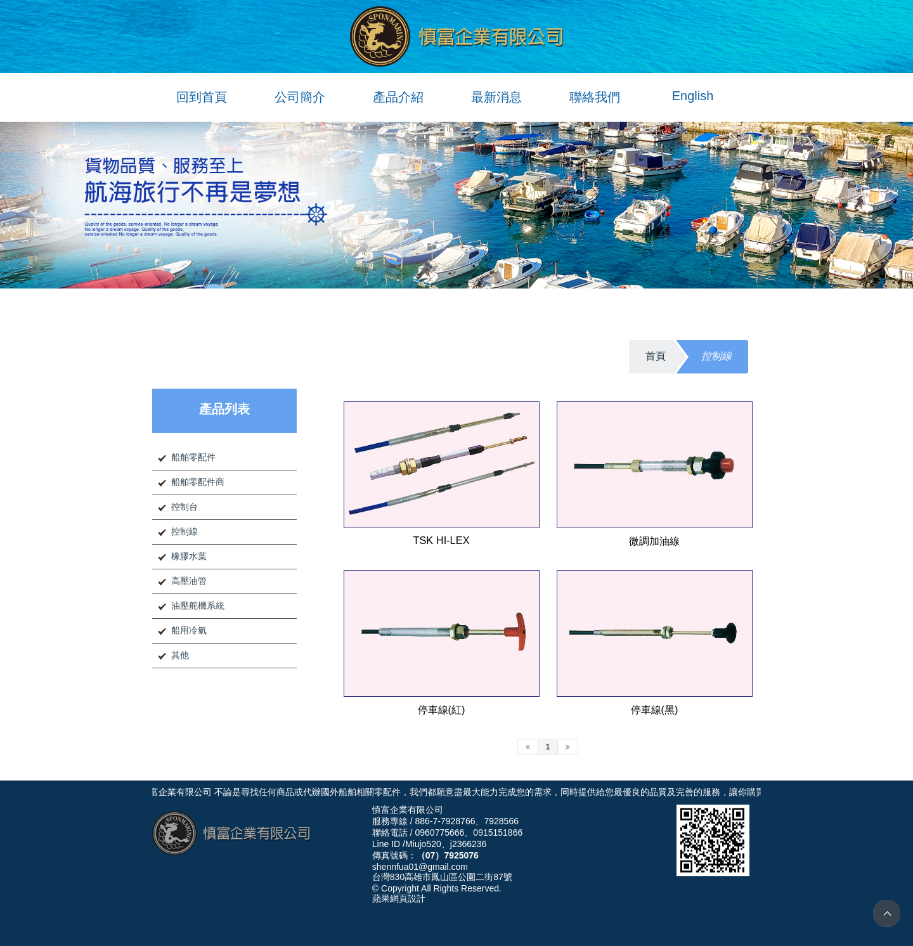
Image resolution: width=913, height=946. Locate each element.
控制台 (184, 507)
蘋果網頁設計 (398, 898)
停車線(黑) (654, 709)
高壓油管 (189, 581)
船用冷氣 (189, 630)
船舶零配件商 (197, 482)
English (693, 96)
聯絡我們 (594, 97)
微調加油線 (654, 541)
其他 (180, 655)
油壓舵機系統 (197, 605)
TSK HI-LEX (441, 540)
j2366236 (468, 844)
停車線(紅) (441, 709)
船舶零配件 (193, 457)
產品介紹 (398, 97)
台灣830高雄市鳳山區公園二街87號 (442, 877)
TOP (886, 913)
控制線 (184, 531)
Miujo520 (423, 844)
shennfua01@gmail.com (420, 867)
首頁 (655, 356)
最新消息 (496, 97)
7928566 (501, 821)
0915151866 (497, 832)
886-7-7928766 (445, 821)
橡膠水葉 (189, 556)
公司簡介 (300, 97)
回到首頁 (201, 97)
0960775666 (439, 832)
